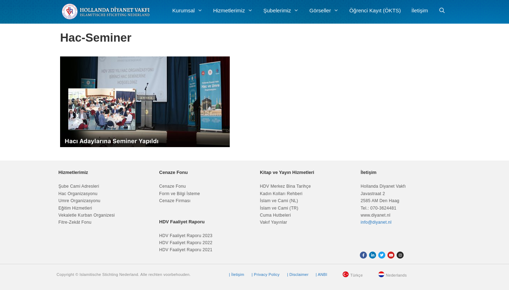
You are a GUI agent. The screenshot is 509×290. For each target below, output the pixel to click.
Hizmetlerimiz (235, 11)
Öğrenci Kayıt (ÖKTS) (375, 10)
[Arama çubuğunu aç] (442, 11)
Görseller (326, 11)
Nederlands (396, 275)
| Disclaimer (298, 274)
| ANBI (321, 274)
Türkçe (356, 275)
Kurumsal (190, 11)
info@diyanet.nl (376, 222)
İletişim (419, 10)
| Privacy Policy (266, 274)
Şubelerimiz (283, 11)
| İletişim (236, 274)
